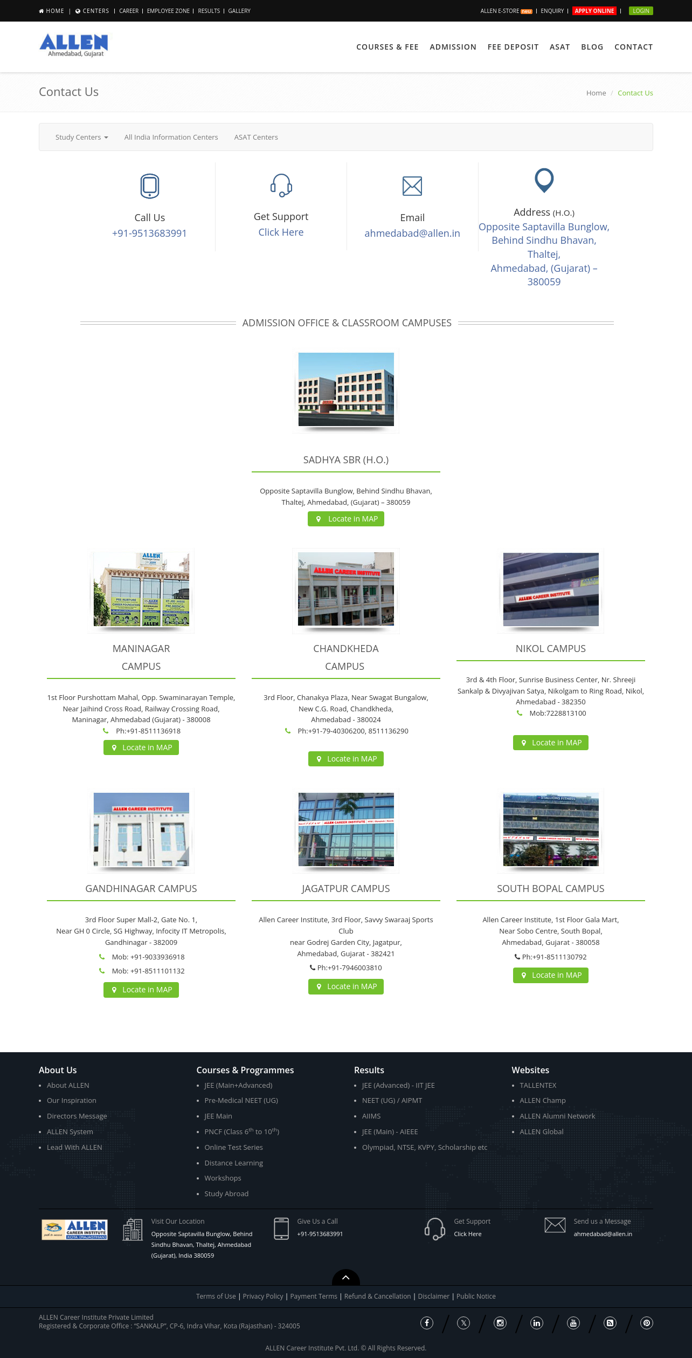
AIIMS (371, 1116)
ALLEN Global (542, 1131)
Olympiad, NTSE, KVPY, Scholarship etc (425, 1147)
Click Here (281, 231)
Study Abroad (227, 1193)
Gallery (240, 11)
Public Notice (476, 1296)
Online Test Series (234, 1147)
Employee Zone (168, 11)
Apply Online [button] (594, 11)
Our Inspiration (71, 1100)
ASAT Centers (256, 137)
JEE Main (219, 1116)
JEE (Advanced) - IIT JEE (398, 1085)
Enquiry (552, 11)
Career (129, 11)
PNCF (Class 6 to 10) (242, 1131)
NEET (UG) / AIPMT (392, 1100)
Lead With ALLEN (74, 1147)
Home (55, 11)
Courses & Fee (387, 47)
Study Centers (82, 137)
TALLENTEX (538, 1085)
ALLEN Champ (543, 1100)
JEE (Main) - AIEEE (390, 1131)
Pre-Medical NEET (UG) (241, 1100)
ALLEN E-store (506, 11)
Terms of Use (216, 1296)
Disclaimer (435, 1296)
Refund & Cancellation (378, 1296)
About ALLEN (68, 1085)
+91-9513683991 (150, 233)
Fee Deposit (513, 47)
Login (641, 11)
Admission (453, 47)
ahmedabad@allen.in (413, 233)
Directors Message (77, 1116)
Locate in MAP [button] (346, 518)
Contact (633, 47)
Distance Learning (234, 1163)
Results (209, 11)
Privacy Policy (263, 1296)
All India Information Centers (171, 137)
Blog (592, 47)
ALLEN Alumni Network (558, 1116)
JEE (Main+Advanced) (239, 1085)
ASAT (560, 47)
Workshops (223, 1178)
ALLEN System (70, 1131)
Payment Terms (314, 1296)
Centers (96, 11)
